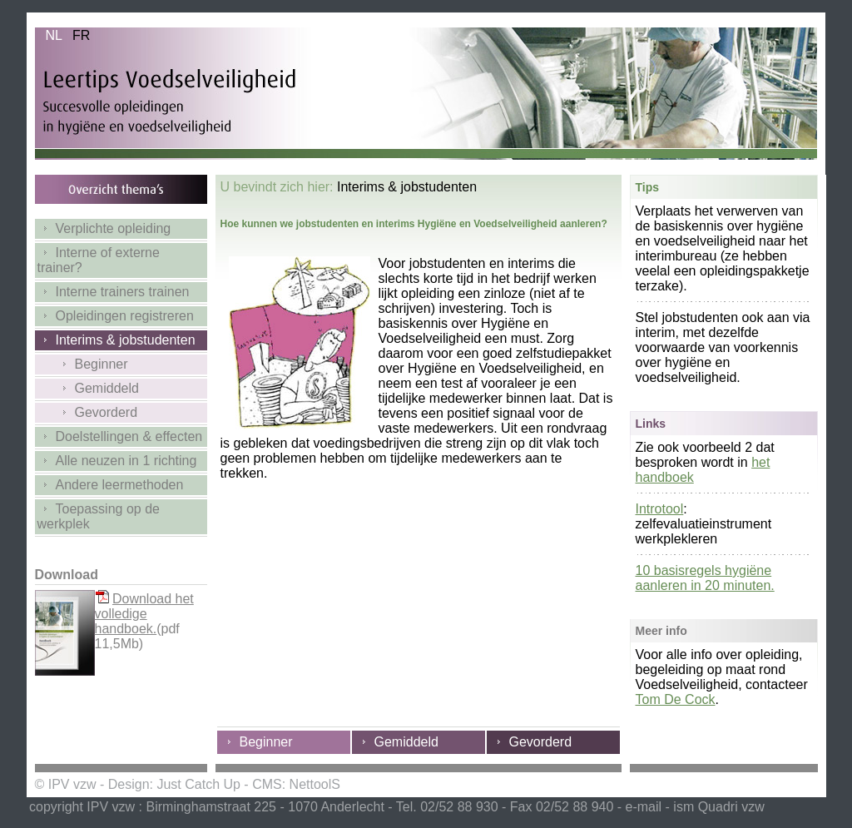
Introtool (660, 509)
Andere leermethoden (110, 485)
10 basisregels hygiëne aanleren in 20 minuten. (705, 577)
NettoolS (315, 784)
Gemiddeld (88, 388)
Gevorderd (87, 412)
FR (81, 35)
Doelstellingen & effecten (120, 436)
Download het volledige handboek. (144, 614)
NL (53, 35)
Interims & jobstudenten (116, 340)
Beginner (82, 364)
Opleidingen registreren (115, 316)
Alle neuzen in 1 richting (117, 461)
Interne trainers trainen (113, 292)
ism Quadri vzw (718, 807)
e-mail (644, 807)
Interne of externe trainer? (98, 260)
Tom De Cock (676, 699)
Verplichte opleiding (104, 228)
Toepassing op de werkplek (98, 516)
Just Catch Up (198, 784)
